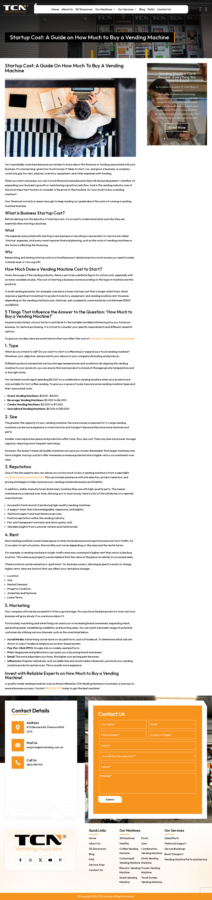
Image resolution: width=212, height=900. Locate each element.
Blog (142, 9)
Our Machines (103, 9)
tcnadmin (163, 91)
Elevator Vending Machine (129, 870)
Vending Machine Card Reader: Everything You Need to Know (177, 81)
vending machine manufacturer (24, 477)
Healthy (124, 843)
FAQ (91, 859)
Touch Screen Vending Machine (151, 879)
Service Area (97, 864)
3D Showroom (84, 9)
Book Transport (173, 854)
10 (189, 138)
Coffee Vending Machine (128, 851)
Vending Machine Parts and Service (185, 859)
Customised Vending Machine (129, 860)
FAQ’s (151, 9)
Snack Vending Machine (128, 879)
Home (55, 9)
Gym (144, 843)
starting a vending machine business (112, 338)
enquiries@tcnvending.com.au (44, 747)
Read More (177, 131)
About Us (67, 9)
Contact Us (164, 9)
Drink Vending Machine (149, 860)
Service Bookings (174, 848)
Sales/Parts (171, 838)
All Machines (127, 838)
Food (144, 838)
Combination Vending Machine (151, 851)
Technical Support (175, 843)
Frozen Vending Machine (150, 870)
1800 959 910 (53, 688)
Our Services (125, 9)
